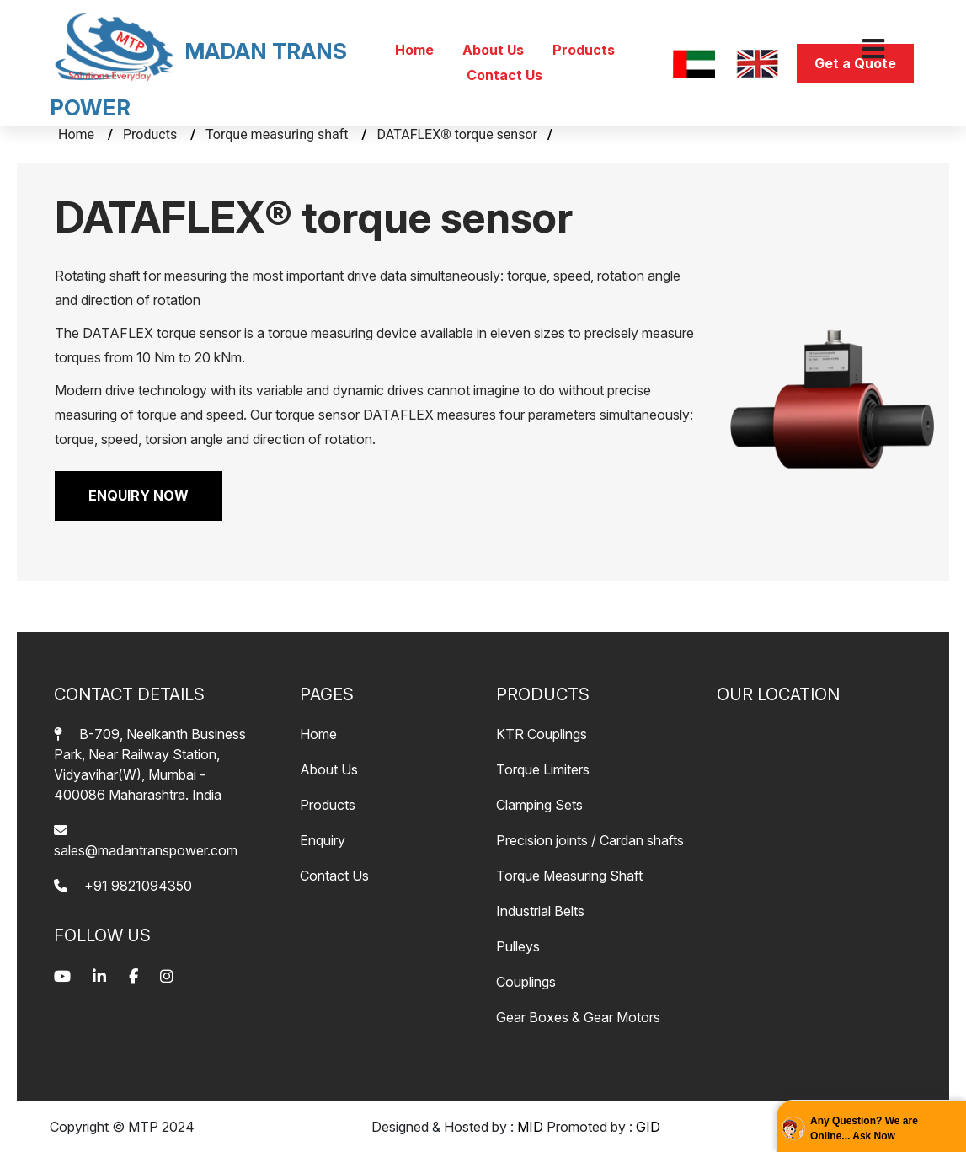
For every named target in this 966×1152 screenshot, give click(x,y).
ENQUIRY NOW (138, 495)
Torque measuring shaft (278, 134)
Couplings (526, 981)
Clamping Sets (539, 804)
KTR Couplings (541, 734)
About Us (494, 49)
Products (583, 49)
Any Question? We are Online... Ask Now (864, 1128)
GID (648, 1126)
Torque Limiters (543, 769)
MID (530, 1126)
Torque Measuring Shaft (569, 875)
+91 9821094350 (123, 885)
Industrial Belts (540, 911)
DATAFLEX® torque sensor (457, 134)
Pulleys (518, 946)
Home (416, 49)
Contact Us (504, 75)
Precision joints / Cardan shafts (590, 840)
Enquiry (322, 840)
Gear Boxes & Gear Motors (578, 1017)
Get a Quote (855, 63)
